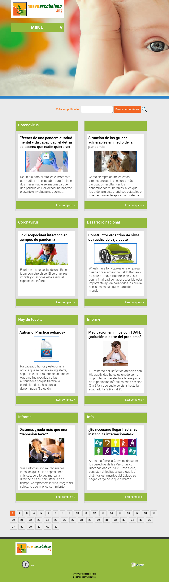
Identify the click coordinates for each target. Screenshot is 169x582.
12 (94, 513)
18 (145, 513)
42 (55, 526)
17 (137, 513)
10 (77, 513)
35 (141, 519)
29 (90, 519)
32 (115, 519)
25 (55, 519)
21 (21, 519)
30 (98, 519)
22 (30, 519)
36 (149, 519)
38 (21, 526)
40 (38, 526)
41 (47, 526)
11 (85, 513)
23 (38, 519)
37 (13, 526)
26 (64, 519)
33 (124, 519)
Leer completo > (65, 205)
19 (154, 513)
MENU (37, 27)
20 (13, 519)
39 (30, 526)
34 (132, 519)
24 (47, 519)
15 (120, 513)
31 (107, 519)
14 (111, 513)
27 (73, 519)
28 (81, 519)
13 (103, 513)
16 (128, 513)
